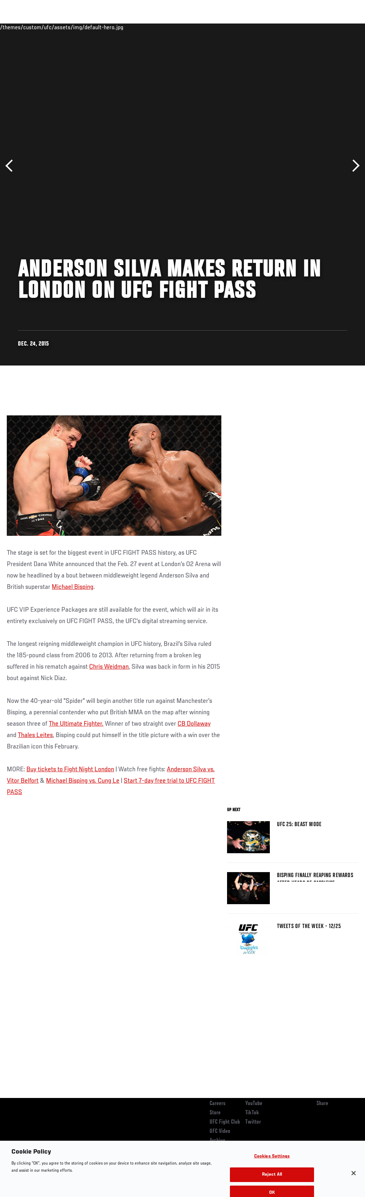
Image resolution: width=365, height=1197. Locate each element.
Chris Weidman (109, 666)
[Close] (353, 1178)
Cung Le (108, 780)
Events (19, 27)
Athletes (81, 27)
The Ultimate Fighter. (76, 723)
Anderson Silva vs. (191, 769)
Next (353, 166)
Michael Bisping (72, 587)
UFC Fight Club (225, 1122)
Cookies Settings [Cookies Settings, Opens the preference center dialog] (272, 1162)
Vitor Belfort (22, 780)
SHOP (322, 27)
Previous (11, 166)
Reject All (272, 1179)
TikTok (252, 1113)
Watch (256, 27)
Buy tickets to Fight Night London (70, 769)
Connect (227, 27)
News (109, 27)
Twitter (253, 1122)
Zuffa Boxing (291, 27)
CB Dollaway (194, 723)
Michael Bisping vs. (72, 780)
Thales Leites (35, 735)
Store (215, 1113)
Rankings (50, 27)
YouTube (253, 1103)
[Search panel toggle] (341, 27)
